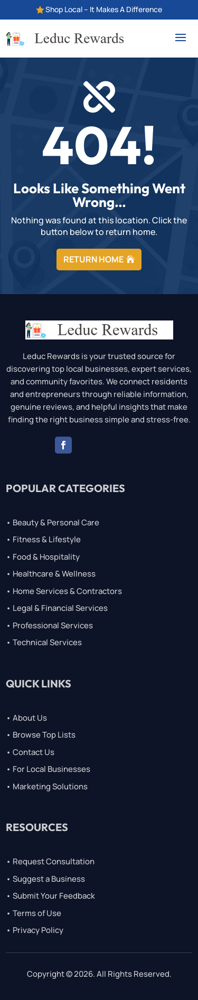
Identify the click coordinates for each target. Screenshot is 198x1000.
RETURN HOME (93, 259)
